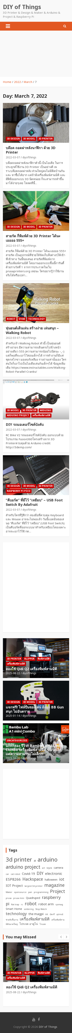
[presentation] (61, 937)
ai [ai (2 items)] (35, 860)
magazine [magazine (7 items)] (54, 885)
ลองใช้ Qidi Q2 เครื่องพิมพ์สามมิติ (31, 668)
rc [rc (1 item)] (22, 904)
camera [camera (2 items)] (58, 867)
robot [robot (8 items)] (31, 903)
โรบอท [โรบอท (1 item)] (43, 924)
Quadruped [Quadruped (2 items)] (33, 898)
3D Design (13, 138)
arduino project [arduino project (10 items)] (23, 866)
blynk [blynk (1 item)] (49, 868)
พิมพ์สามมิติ (44, 658)
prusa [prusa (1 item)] (9, 898)
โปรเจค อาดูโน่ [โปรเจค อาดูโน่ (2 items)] (28, 924)
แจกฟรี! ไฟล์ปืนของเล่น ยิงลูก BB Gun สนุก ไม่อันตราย (35, 709)
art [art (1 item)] (43, 868)
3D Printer (45, 138)
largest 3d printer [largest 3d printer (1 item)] (34, 886)
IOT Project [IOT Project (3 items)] (14, 885)
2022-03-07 (13, 157)
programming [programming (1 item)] (41, 892)
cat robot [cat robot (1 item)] (15, 874)
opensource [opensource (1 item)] (20, 892)
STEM (22, 319)
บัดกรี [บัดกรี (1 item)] (52, 914)
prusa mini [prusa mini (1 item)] (18, 898)
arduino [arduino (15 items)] (48, 859)
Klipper (29, 658)
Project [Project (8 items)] (57, 891)
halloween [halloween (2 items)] (51, 879)
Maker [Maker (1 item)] (9, 892)
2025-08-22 (13, 673)
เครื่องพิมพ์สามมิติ (41, 415)
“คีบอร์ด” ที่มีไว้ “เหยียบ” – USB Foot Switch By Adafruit (34, 502)
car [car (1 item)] (7, 874)
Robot (11, 319)
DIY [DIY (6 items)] (40, 873)
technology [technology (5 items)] (16, 913)
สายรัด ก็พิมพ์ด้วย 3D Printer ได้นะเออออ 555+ (33, 238)
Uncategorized (17, 740)
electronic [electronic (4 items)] (53, 873)
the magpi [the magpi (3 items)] (36, 914)
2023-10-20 (13, 758)
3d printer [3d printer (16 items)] (19, 859)
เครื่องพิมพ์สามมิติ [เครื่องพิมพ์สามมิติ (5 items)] (35, 919)
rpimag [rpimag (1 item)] (59, 904)
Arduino (45, 410)
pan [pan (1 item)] (30, 892)
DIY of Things (22, 7)
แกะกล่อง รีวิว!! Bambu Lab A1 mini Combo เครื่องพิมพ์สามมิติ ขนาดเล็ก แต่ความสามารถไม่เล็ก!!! (34, 749)
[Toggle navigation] (8, 26)
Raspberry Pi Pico (18, 491)
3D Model (29, 138)
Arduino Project (18, 415)
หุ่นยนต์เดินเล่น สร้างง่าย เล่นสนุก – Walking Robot (32, 330)
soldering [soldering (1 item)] (29, 909)
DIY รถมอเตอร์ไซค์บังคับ (25, 424)
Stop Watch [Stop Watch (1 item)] (41, 909)
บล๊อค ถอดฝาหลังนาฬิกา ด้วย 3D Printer (30, 149)
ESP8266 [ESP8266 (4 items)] (13, 879)
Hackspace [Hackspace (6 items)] (32, 879)
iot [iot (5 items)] (61, 879)
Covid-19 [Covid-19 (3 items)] (28, 873)
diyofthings (29, 157)
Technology (36, 319)
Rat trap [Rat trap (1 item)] (15, 904)
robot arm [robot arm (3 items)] (46, 904)
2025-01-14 (13, 715)
